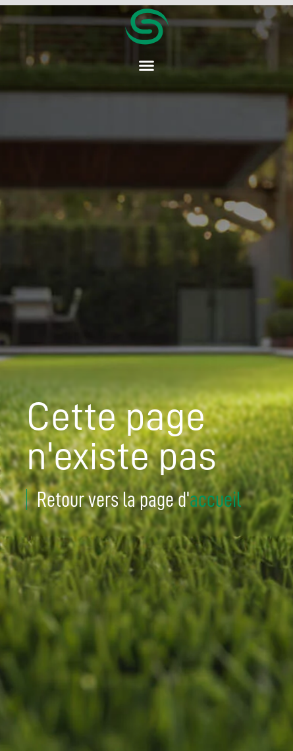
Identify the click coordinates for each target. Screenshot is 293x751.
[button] (146, 65)
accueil (215, 499)
